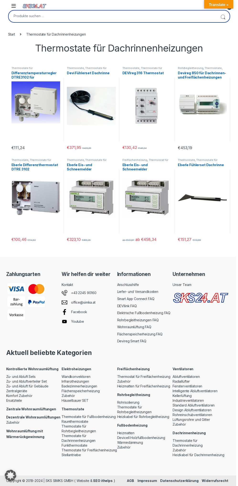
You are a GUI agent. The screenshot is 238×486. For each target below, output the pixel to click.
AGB (130, 481)
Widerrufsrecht (215, 481)
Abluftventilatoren (186, 377)
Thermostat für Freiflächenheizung (145, 161)
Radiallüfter (181, 381)
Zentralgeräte (16, 391)
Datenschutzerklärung (179, 481)
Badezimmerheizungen (79, 386)
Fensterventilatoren (187, 386)
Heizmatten (126, 433)
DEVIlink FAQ (127, 306)
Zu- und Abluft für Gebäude (27, 386)
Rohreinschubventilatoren (192, 415)
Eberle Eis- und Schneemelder (79, 167)
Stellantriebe (71, 455)
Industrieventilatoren (188, 400)
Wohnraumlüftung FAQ (134, 327)
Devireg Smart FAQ (132, 341)
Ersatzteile (14, 400)
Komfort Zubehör (19, 396)
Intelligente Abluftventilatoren (195, 391)
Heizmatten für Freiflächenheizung (143, 386)
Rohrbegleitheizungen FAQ (138, 320)
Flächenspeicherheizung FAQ (140, 334)
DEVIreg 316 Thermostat (143, 73)
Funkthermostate (74, 445)
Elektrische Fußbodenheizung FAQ (144, 313)
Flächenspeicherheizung (81, 391)
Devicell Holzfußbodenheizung (141, 438)
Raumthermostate (75, 421)
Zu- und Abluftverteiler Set (26, 381)
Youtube (77, 321)
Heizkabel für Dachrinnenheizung (198, 455)
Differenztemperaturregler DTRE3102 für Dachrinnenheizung (34, 77)
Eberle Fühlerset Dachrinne (201, 165)
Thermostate (75, 68)
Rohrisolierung (128, 402)
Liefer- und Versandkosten (138, 292)
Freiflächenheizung (134, 160)
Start (11, 34)
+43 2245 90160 (83, 293)
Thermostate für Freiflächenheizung (89, 450)
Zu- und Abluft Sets (21, 377)
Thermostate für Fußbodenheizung (89, 417)
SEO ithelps (102, 481)
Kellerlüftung (182, 396)
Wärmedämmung (130, 442)
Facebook (79, 312)
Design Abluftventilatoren (192, 410)
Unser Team (182, 285)
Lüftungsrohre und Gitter (191, 419)
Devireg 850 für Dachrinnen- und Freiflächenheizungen (202, 75)
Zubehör (13, 422)
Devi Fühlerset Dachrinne (88, 73)
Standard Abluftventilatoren (194, 405)
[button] (10, 475)
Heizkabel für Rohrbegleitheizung (143, 417)
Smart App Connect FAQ (135, 299)
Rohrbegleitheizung (190, 68)
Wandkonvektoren (76, 377)
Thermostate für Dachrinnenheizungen (25, 69)
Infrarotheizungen (75, 381)
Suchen (223, 16)
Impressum (147, 481)
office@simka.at (83, 302)
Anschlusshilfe (128, 285)
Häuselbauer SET (75, 400)
